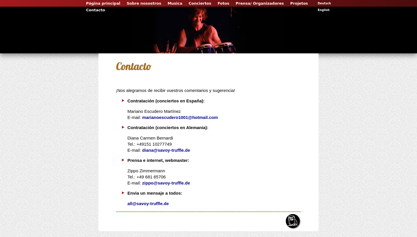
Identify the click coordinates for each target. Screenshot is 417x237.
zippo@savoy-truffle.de (166, 182)
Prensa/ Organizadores (260, 3)
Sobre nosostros (144, 3)
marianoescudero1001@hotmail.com (180, 117)
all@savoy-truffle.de (148, 203)
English (324, 10)
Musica (175, 3)
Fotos (223, 3)
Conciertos (200, 3)
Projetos (299, 3)
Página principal (103, 3)
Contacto (95, 10)
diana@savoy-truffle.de (166, 150)
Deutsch (324, 3)
